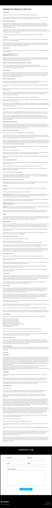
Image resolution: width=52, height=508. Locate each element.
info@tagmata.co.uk (13, 55)
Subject (28, 463)
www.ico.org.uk (16, 59)
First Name (9, 457)
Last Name (29, 457)
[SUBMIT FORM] (26, 489)
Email (8, 463)
